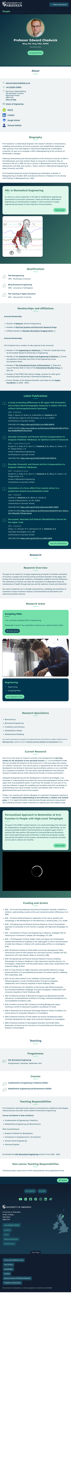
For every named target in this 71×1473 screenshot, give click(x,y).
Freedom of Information (12, 1283)
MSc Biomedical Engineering (19, 1060)
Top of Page (35, 1252)
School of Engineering (14, 104)
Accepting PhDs (35, 53)
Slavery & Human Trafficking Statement (17, 1278)
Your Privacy (8, 1265)
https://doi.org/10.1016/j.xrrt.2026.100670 (37, 425)
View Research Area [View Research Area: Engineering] (15, 697)
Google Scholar (14, 120)
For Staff (42, 1191)
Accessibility (8, 1269)
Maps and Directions (11, 1239)
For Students (30, 1191)
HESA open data (7, 742)
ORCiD (10, 110)
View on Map (11, 100)
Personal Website (15, 125)
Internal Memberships (13, 316)
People (6, 11)
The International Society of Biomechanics (33, 365)
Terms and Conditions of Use (13, 1260)
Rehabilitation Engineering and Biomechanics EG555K (30, 1089)
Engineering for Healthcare (29, 350)
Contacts (7, 1230)
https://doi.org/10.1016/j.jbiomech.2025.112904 (39, 507)
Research (19, 324)
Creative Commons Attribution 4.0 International (42, 742)
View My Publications (58, 544)
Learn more (59, 210)
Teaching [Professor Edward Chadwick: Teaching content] (35, 1040)
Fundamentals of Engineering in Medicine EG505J (28, 1083)
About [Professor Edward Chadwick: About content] (35, 70)
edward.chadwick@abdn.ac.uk (18, 83)
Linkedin (11, 115)
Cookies (7, 1274)
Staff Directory (9, 1244)
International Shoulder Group (48, 368)
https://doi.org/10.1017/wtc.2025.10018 (36, 538)
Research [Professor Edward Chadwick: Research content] (35, 555)
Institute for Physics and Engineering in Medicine (38, 357)
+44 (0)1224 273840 (13, 87)
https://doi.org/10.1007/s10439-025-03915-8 (38, 458)
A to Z (6, 1235)
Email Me (11, 631)
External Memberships (13, 338)
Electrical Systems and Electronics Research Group (36, 327)
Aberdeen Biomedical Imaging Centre (37, 331)
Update (63, 1180)
